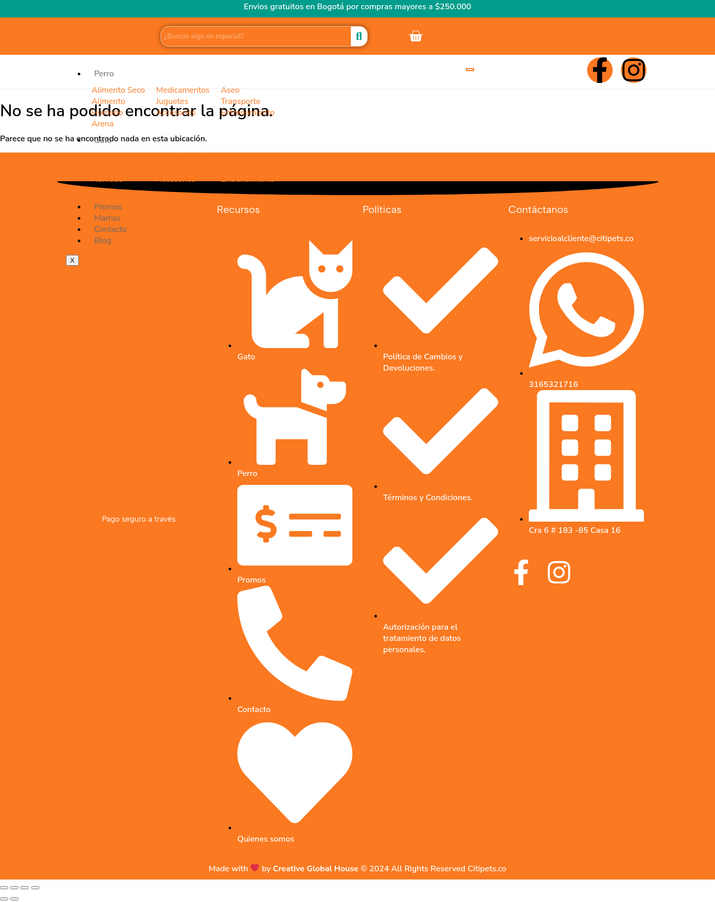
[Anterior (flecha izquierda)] (4, 898)
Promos (108, 206)
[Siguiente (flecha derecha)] (14, 898)
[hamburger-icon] (470, 69)
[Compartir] (24, 887)
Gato (103, 140)
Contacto (110, 229)
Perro (104, 73)
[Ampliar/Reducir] (4, 887)
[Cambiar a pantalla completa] (14, 887)
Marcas (107, 218)
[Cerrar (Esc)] (35, 887)
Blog (102, 240)
